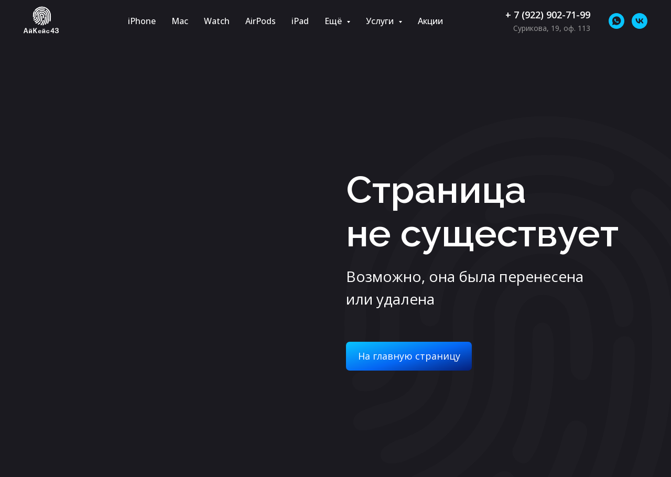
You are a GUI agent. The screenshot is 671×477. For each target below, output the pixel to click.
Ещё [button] (334, 21)
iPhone (142, 21)
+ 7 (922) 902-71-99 (547, 14)
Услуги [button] (381, 21)
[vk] (639, 21)
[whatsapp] (616, 21)
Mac (179, 21)
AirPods (260, 21)
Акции (430, 21)
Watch (217, 21)
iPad (300, 21)
